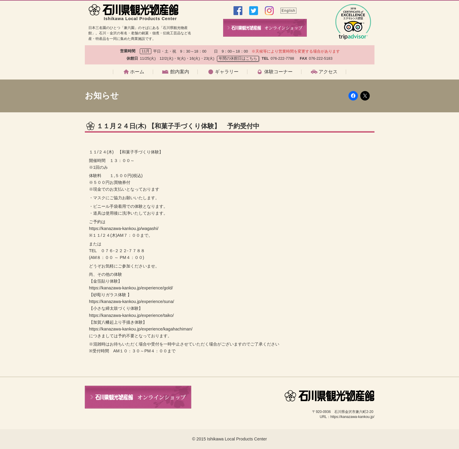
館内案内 (179, 71)
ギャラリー (227, 71)
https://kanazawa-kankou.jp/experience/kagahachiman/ (140, 329)
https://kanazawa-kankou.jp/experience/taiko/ (131, 315)
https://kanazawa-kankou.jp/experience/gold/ (131, 288)
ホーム (137, 71)
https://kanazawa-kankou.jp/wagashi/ (123, 228)
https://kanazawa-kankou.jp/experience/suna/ (131, 301)
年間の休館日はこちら (238, 58)
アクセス (328, 71)
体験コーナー (278, 71)
